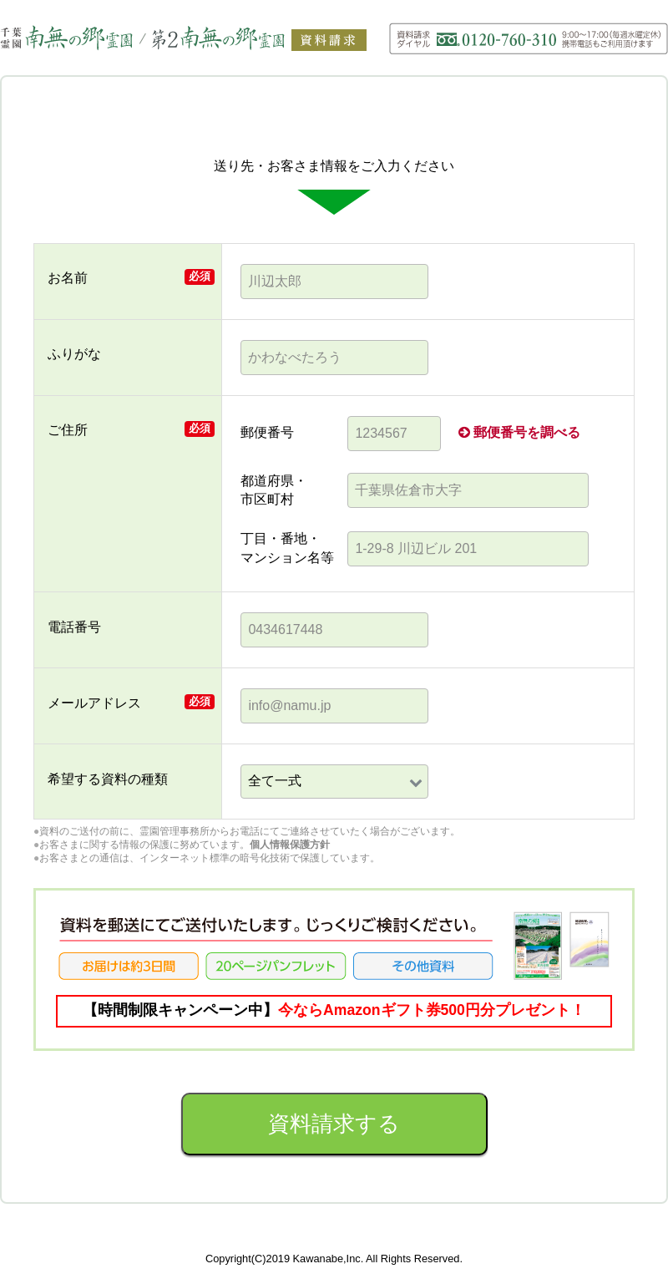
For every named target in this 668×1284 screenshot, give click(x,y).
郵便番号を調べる (519, 432)
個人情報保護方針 (290, 844)
